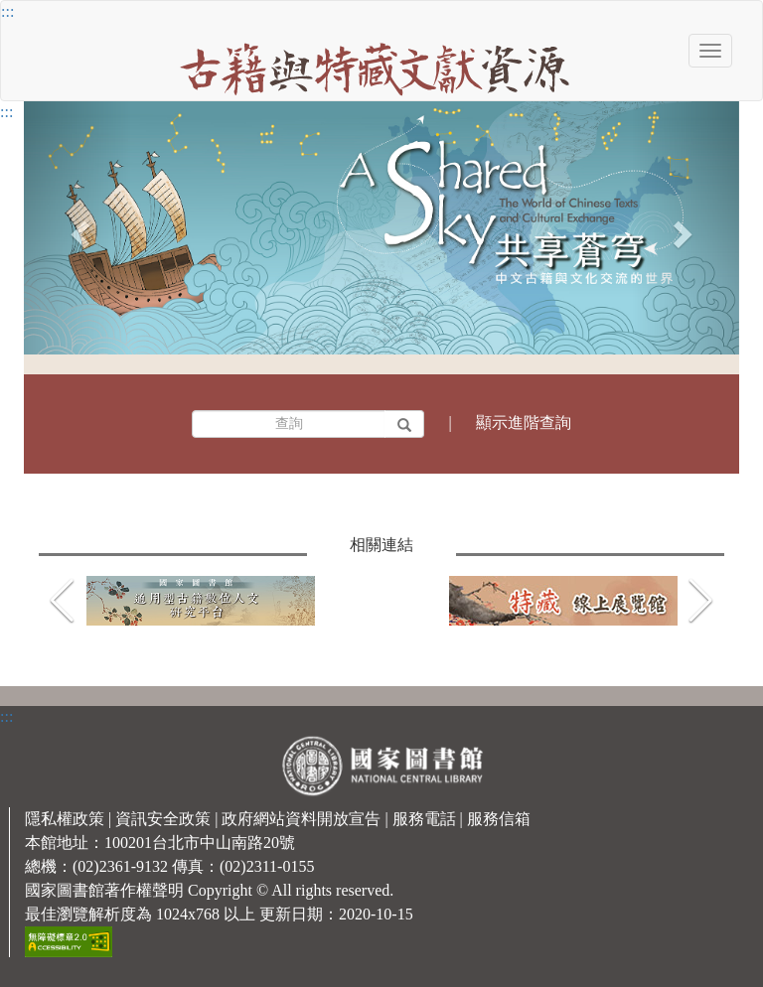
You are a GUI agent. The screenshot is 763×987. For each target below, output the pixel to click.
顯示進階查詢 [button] (523, 422)
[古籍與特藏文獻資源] (374, 65)
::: (7, 11)
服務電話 (424, 818)
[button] (700, 601)
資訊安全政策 (163, 818)
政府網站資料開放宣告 (301, 818)
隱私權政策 (64, 818)
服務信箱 (499, 818)
